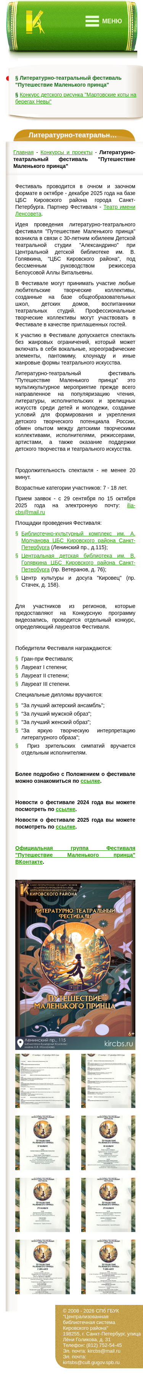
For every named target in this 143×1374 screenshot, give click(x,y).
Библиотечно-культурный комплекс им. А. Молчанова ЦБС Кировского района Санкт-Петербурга (78, 540)
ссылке (90, 781)
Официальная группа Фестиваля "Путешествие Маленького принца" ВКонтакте (75, 855)
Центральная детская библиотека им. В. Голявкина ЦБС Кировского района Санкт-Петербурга (78, 562)
